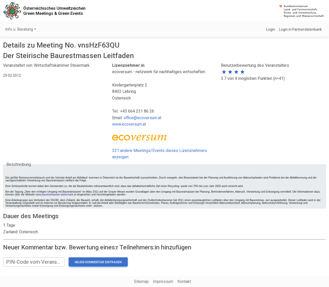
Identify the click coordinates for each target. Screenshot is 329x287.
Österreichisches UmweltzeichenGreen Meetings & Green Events (54, 11)
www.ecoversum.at (129, 124)
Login (270, 29)
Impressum (163, 281)
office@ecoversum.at (142, 117)
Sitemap (141, 281)
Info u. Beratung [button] (19, 29)
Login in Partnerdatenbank (300, 29)
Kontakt (184, 281)
